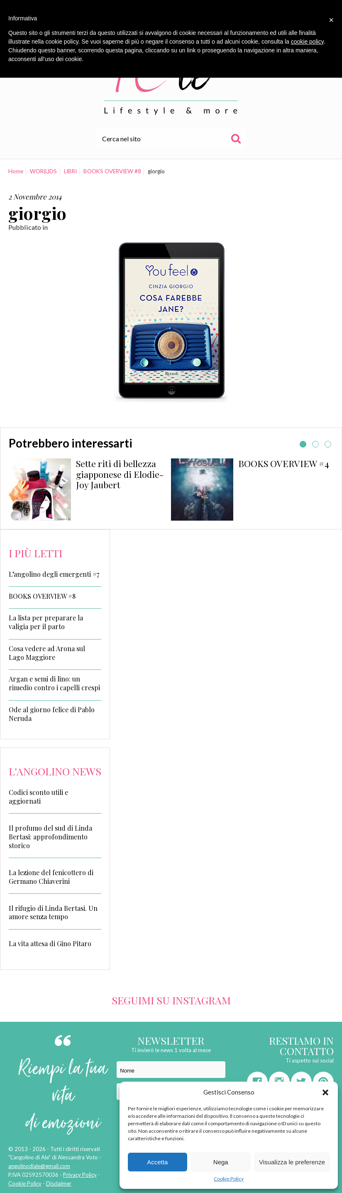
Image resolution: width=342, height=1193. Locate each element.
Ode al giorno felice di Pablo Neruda (52, 714)
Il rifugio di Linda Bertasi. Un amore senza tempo (53, 912)
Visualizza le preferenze (292, 1162)
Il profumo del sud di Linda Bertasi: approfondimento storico (50, 837)
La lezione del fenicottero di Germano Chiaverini (51, 877)
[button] (325, 1092)
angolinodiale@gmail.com (39, 1166)
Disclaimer (58, 1183)
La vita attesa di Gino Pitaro (50, 943)
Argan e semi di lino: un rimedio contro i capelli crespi (54, 683)
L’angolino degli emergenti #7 (54, 574)
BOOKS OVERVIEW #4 (283, 463)
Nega (220, 1162)
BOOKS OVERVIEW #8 (112, 171)
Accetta (157, 1162)
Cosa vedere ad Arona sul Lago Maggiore (47, 653)
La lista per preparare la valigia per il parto (46, 622)
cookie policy (307, 41)
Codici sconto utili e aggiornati (38, 796)
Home (15, 171)
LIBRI (70, 171)
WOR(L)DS (43, 171)
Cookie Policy (229, 1179)
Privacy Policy (80, 1174)
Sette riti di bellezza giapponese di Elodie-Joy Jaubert (120, 474)
